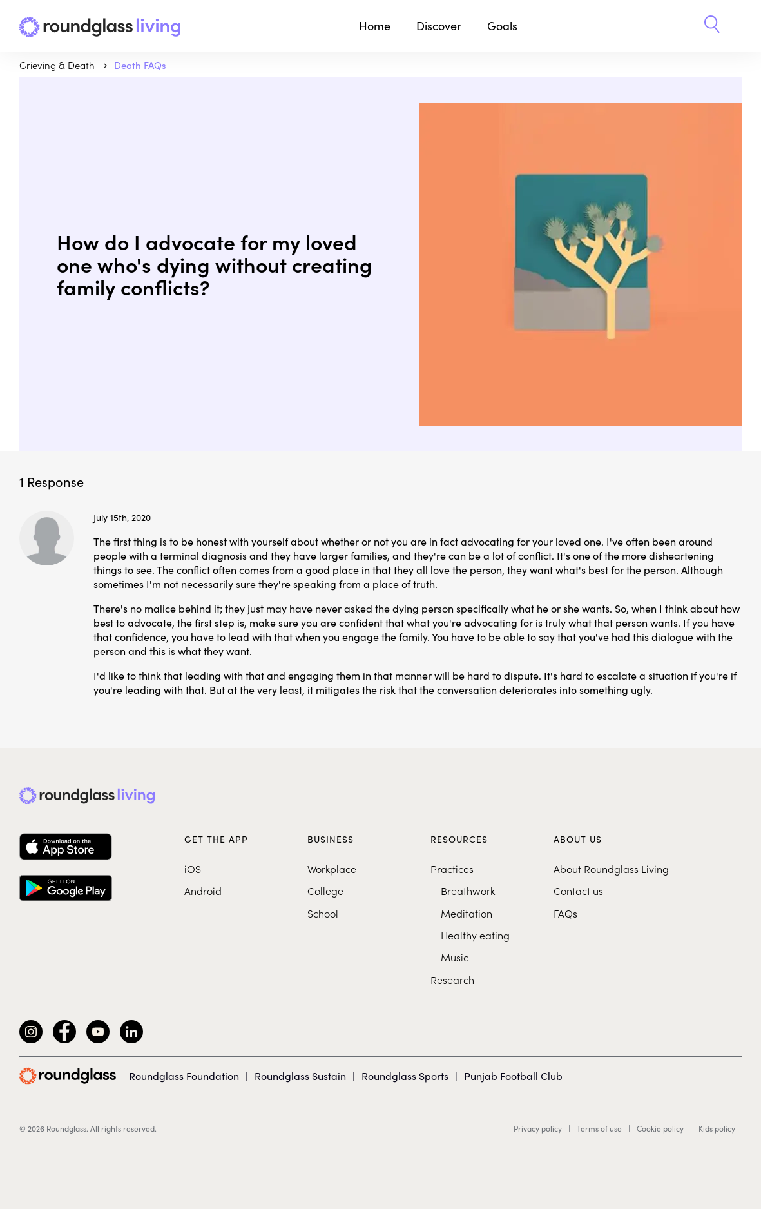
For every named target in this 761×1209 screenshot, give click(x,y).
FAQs (565, 913)
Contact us (578, 890)
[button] (712, 25)
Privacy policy (538, 1128)
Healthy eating (475, 935)
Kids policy (716, 1128)
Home (374, 25)
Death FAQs (140, 65)
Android (203, 890)
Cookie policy (660, 1128)
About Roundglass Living (611, 868)
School (322, 913)
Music (454, 957)
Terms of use (599, 1128)
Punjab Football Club (513, 1075)
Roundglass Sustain (300, 1075)
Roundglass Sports (404, 1075)
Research (452, 979)
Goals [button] (502, 25)
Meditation (466, 913)
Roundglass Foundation (184, 1075)
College (325, 890)
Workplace (331, 868)
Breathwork (468, 890)
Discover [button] (438, 25)
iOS (192, 868)
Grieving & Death (58, 65)
